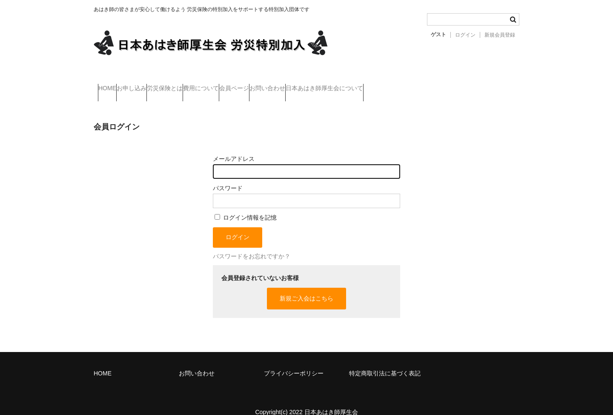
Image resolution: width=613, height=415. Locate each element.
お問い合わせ (357, 84)
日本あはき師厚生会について (431, 84)
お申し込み (153, 84)
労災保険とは (203, 84)
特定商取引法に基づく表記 (385, 361)
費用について (256, 84)
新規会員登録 (499, 35)
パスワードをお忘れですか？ (251, 243)
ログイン (465, 35)
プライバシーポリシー (294, 361)
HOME (111, 84)
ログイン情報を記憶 (246, 205)
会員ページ (306, 84)
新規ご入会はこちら (306, 286)
